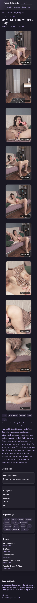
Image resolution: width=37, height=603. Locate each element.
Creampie (7, 529)
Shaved (22, 415)
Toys (4, 419)
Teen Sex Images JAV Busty (13, 566)
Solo (29, 415)
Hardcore (17, 7)
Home (3, 13)
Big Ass (14, 522)
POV (29, 526)
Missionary (8, 526)
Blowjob (9, 7)
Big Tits (7, 519)
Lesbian (7, 522)
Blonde (21, 519)
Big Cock (24, 529)
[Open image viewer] (18, 48)
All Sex (23, 7)
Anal (28, 7)
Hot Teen (6, 549)
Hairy (4, 415)
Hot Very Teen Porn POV (12, 560)
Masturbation (13, 415)
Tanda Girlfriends (11, 3)
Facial (23, 526)
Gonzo (14, 519)
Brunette (28, 519)
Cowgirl (16, 526)
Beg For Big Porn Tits (10, 543)
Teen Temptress (8, 555)
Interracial (16, 529)
